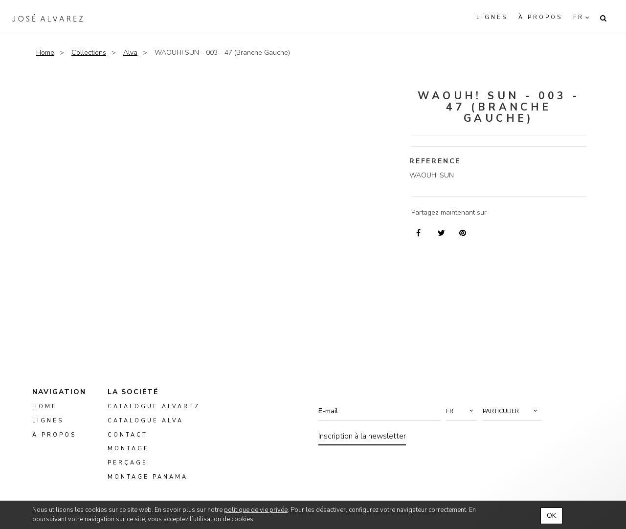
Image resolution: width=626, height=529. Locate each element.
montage (128, 449)
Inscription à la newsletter (362, 436)
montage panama (148, 477)
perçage (128, 463)
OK (551, 515)
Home (45, 52)
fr (578, 17)
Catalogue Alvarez (154, 406)
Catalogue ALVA (145, 420)
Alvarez (47, 17)
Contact (128, 435)
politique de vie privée (256, 510)
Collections (88, 52)
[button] (461, 411)
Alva (130, 52)
